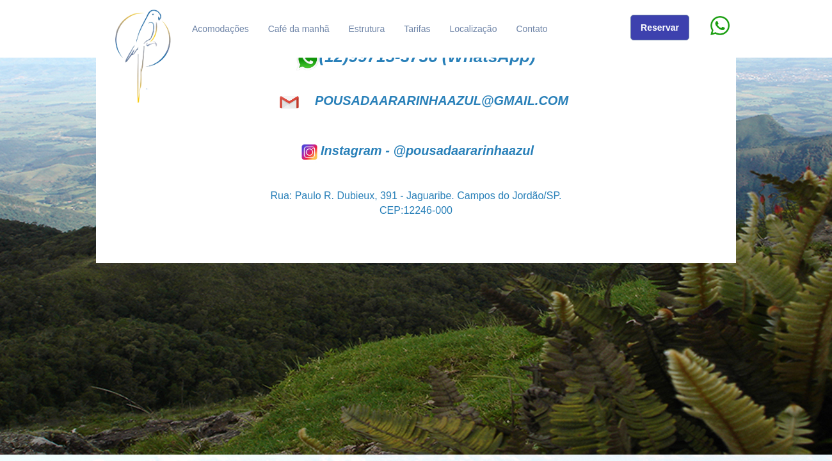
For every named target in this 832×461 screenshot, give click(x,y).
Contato (531, 29)
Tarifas (417, 29)
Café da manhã (299, 29)
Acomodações (220, 29)
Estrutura (366, 29)
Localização (473, 29)
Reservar (660, 27)
